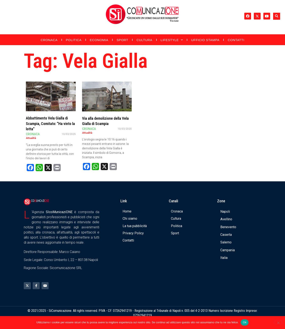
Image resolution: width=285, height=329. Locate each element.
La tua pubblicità (135, 226)
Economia (99, 40)
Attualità (31, 138)
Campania (227, 250)
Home (127, 211)
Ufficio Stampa (205, 40)
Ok (244, 322)
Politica (74, 40)
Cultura (144, 40)
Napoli (225, 212)
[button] (276, 16)
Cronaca (49, 40)
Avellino (226, 219)
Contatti (236, 40)
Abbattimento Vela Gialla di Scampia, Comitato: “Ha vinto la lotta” (50, 123)
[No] (278, 322)
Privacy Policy (133, 233)
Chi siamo (130, 219)
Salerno (226, 242)
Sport (122, 40)
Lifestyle (172, 40)
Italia (224, 258)
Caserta (226, 235)
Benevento (228, 227)
